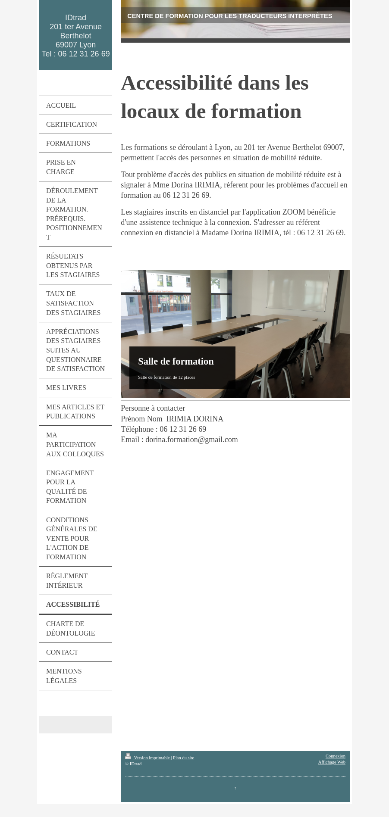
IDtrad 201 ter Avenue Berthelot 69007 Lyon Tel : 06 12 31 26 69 (76, 35)
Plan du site (183, 757)
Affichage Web (331, 762)
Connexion (335, 756)
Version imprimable (148, 757)
